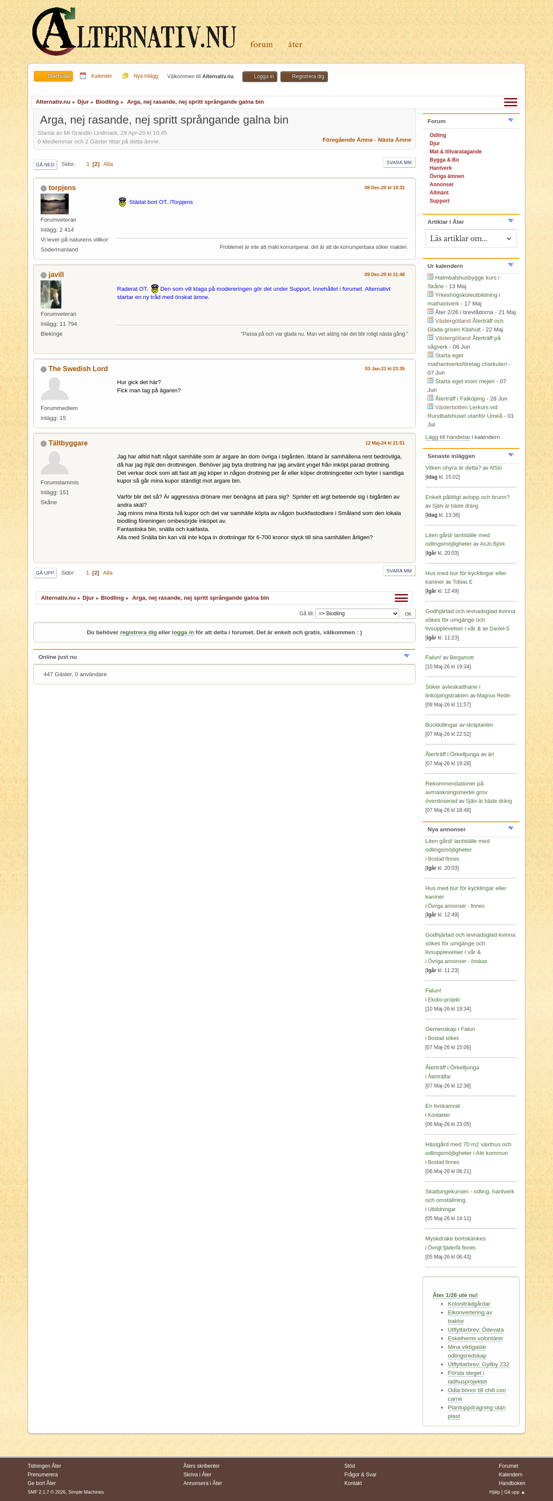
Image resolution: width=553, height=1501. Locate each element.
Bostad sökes (443, 1038)
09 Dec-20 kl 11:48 (385, 274)
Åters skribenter (202, 1466)
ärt (491, 754)
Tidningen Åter (44, 1466)
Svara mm (399, 162)
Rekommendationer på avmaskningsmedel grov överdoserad (456, 792)
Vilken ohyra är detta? (453, 467)
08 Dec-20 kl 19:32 (385, 187)
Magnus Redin (493, 696)
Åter (295, 44)
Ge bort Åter (42, 1483)
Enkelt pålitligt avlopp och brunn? (467, 497)
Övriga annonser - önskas (457, 961)
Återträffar (439, 1077)
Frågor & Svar (360, 1475)
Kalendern (511, 1475)
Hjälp (494, 1492)
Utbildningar (441, 1209)
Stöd (349, 1466)
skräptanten (479, 725)
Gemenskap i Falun (450, 1029)
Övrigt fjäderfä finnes (452, 1248)
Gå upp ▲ (514, 1492)
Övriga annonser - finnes (456, 906)
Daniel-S (499, 629)
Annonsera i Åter (203, 1483)
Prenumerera (43, 1475)
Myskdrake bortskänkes (455, 1238)
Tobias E (463, 582)
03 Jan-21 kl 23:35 (385, 368)
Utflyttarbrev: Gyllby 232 (478, 1364)
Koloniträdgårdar (469, 1304)
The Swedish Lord (78, 368)
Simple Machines (86, 1492)
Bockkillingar (441, 725)
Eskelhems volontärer (475, 1338)
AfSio (495, 468)
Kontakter (439, 1115)
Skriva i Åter (198, 1475)
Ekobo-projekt (444, 1000)
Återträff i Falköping (460, 398)
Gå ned (45, 164)
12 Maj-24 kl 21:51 (385, 442)
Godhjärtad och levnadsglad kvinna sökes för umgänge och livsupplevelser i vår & (470, 620)
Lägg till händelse (447, 437)
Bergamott (462, 658)
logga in (183, 632)
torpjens (62, 187)
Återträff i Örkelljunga (452, 754)
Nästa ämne (394, 140)
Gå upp (45, 573)
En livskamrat (442, 1106)
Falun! (433, 657)
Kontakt (353, 1483)
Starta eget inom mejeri (465, 381)
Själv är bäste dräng (455, 506)
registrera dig (138, 632)
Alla (108, 164)
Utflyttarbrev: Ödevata (476, 1329)
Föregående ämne (348, 140)
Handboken (512, 1483)
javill (56, 274)
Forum (261, 44)
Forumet (508, 1466)
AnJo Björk (492, 544)
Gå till (306, 614)
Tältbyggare (68, 443)
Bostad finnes (443, 859)
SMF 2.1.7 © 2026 (47, 1492)
